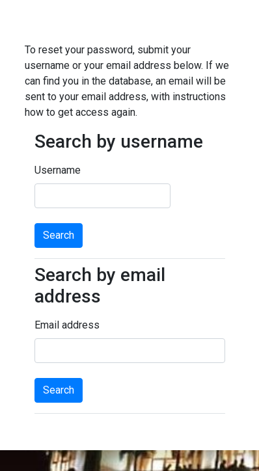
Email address (67, 325)
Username (57, 170)
